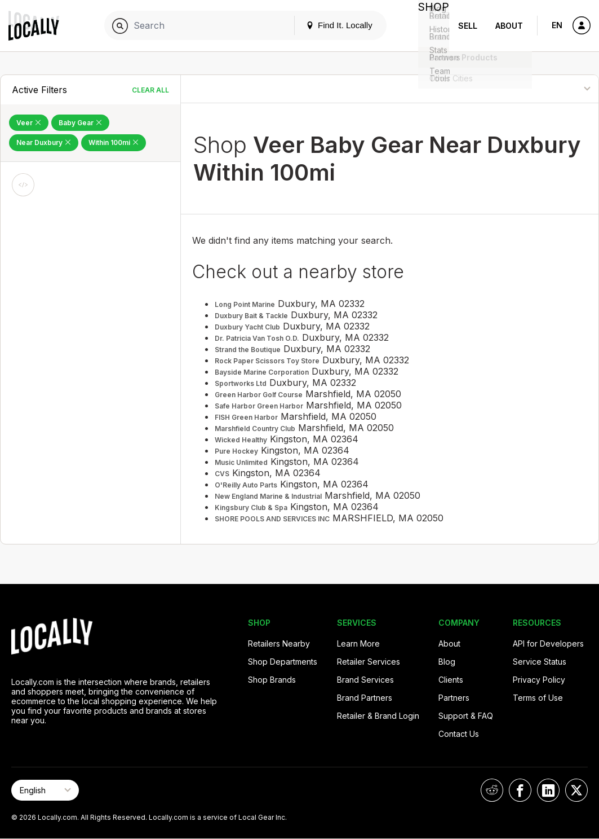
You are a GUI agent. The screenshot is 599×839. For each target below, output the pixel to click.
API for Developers (548, 643)
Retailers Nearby (279, 643)
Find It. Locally (329, 25)
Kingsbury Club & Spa (251, 507)
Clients (450, 679)
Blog (446, 661)
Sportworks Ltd (241, 383)
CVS (222, 473)
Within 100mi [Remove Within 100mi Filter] (113, 142)
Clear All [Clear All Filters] (150, 90)
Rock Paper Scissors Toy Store (267, 361)
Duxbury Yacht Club (247, 327)
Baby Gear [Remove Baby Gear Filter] (80, 122)
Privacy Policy (539, 679)
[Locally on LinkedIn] (548, 790)
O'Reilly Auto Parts (246, 485)
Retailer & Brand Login (378, 716)
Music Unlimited (241, 462)
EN (557, 25)
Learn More (358, 643)
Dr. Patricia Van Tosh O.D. (257, 338)
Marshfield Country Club (255, 428)
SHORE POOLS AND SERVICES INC (272, 519)
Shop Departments (282, 661)
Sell (467, 25)
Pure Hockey (236, 451)
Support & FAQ (465, 716)
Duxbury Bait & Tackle (251, 315)
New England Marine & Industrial (268, 496)
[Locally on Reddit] (492, 790)
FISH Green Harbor (246, 417)
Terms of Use (538, 697)
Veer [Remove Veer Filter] (28, 122)
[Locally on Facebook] (520, 790)
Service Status (539, 661)
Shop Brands (272, 679)
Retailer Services (368, 661)
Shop (429, 25)
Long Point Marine (245, 304)
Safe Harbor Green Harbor (259, 406)
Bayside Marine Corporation (262, 372)
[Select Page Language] (45, 790)
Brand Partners (364, 697)
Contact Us (458, 734)
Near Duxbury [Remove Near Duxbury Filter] (43, 142)
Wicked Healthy (241, 440)
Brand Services (365, 679)
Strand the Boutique (248, 349)
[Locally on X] (576, 790)
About (509, 25)
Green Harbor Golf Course (259, 394)
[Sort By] (544, 89)
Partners (453, 697)
